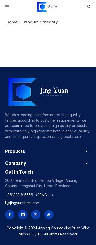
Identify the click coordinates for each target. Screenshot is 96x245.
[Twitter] (35, 214)
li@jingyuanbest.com (22, 203)
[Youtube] (49, 214)
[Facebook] (9, 214)
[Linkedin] (22, 214)
